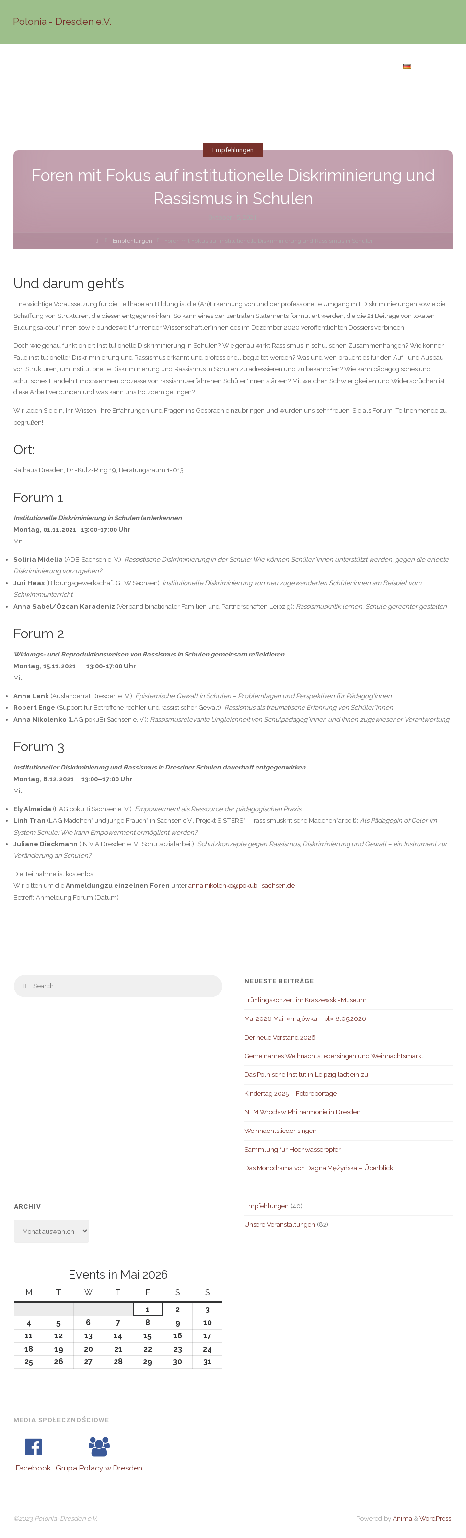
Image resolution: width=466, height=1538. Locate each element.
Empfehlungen (233, 150)
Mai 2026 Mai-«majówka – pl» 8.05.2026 (305, 1018)
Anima (401, 1518)
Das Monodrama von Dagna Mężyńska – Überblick (318, 1168)
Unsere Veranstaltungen (279, 1224)
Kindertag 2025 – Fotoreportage (290, 1093)
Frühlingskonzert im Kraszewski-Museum (305, 1000)
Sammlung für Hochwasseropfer (292, 1149)
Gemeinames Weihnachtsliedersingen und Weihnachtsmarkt (333, 1056)
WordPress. (436, 1518)
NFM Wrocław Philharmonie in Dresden (302, 1112)
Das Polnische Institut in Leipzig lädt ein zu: (307, 1074)
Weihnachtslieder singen (280, 1130)
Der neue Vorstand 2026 (280, 1037)
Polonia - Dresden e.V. (63, 21)
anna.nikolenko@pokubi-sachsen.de (241, 885)
